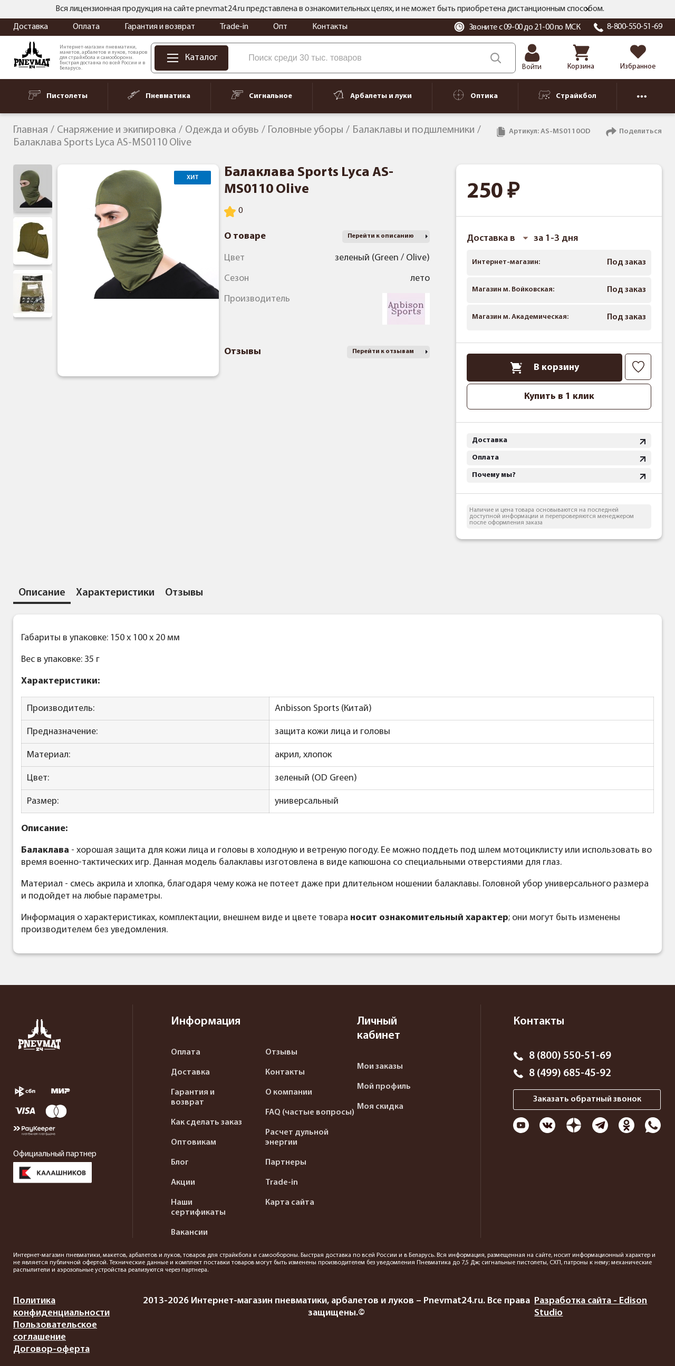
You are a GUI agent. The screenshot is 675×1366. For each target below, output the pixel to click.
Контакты (330, 27)
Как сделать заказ (206, 1122)
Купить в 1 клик (559, 397)
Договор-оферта (51, 1349)
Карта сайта (289, 1202)
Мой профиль (384, 1086)
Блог (180, 1162)
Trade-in (234, 27)
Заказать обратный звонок (587, 1099)
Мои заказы (380, 1066)
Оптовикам (193, 1142)
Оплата (86, 27)
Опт (280, 27)
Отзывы (281, 1052)
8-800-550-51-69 (634, 27)
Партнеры (285, 1162)
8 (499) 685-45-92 (570, 1073)
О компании (288, 1092)
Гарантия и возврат (159, 27)
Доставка (30, 27)
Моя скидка (380, 1106)
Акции (183, 1182)
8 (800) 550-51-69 (570, 1056)
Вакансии (189, 1232)
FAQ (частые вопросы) (309, 1112)
